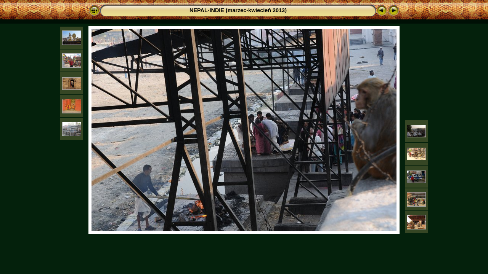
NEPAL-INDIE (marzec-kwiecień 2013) (238, 10)
